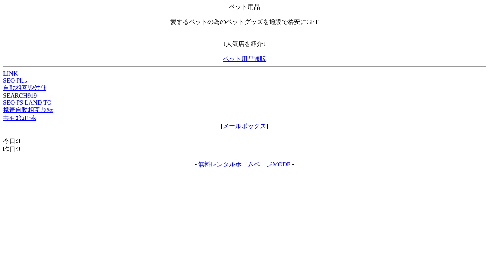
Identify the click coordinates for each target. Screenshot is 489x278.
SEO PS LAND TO (27, 102)
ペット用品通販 (244, 59)
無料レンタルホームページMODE (244, 164)
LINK (10, 73)
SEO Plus (15, 80)
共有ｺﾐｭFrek (19, 118)
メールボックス (244, 126)
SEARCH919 (20, 95)
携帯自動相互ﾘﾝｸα (28, 110)
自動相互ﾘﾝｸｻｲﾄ (24, 88)
